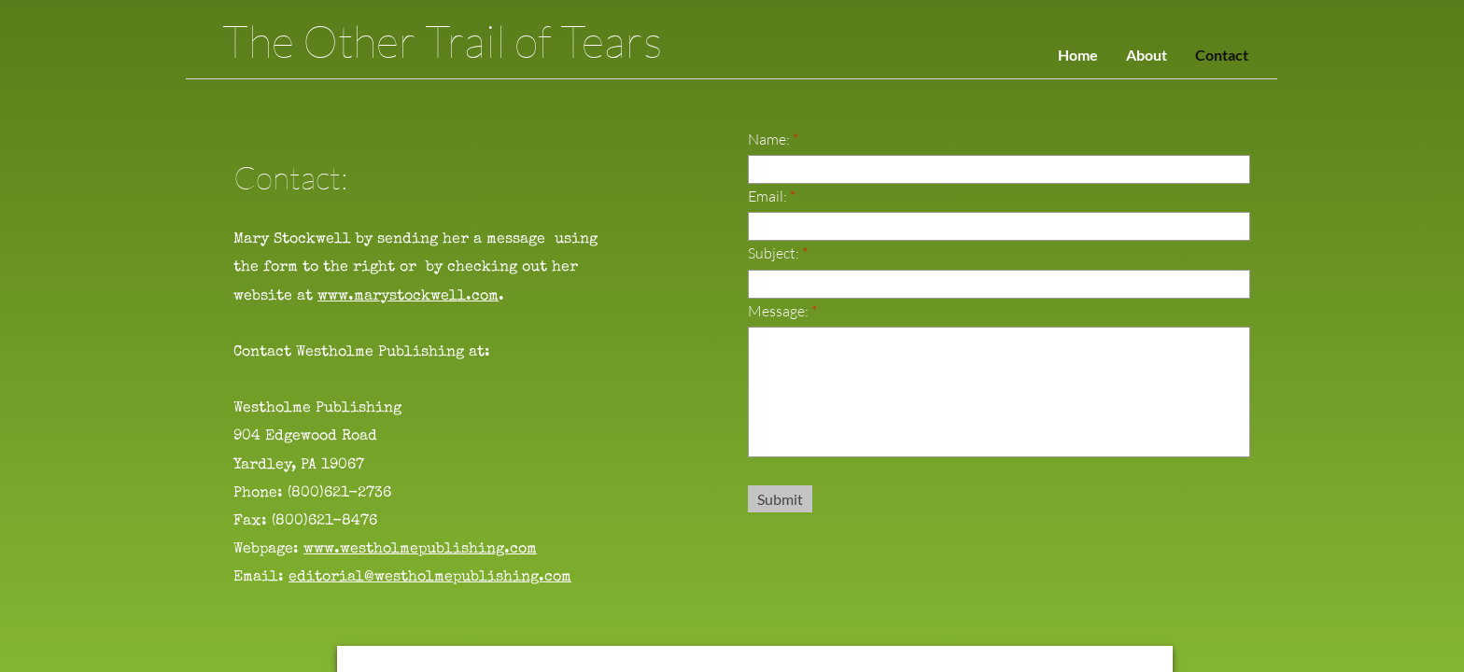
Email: (771, 196)
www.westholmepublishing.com (420, 549)
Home (1078, 54)
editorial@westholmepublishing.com (430, 577)
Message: (782, 310)
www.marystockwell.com (408, 296)
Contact (1221, 54)
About (1146, 54)
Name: (773, 139)
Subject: (778, 253)
